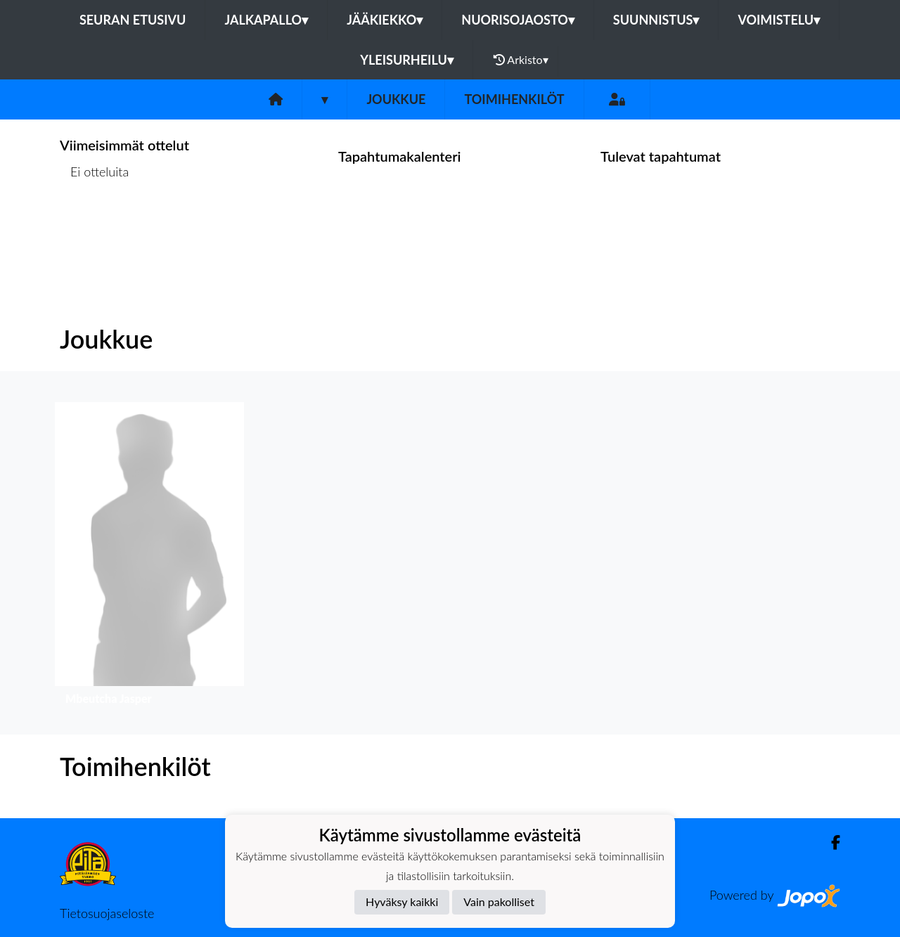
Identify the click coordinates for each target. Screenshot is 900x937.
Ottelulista (94, 226)
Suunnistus (656, 19)
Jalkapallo (266, 19)
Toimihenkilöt (514, 99)
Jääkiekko (385, 19)
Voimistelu (779, 19)
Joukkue (395, 99)
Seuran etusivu (132, 19)
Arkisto (521, 59)
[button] (149, 557)
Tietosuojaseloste (107, 913)
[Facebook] (830, 842)
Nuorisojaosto (517, 19)
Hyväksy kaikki (402, 901)
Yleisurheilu (406, 59)
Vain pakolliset (498, 901)
